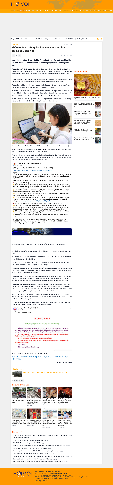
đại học (16, 380)
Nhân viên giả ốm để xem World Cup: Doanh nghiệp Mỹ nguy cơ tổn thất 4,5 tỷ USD (41, 445)
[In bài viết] (71, 55)
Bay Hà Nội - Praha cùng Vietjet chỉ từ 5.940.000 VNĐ (32, 448)
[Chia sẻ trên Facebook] (62, 56)
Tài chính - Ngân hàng (93, 10)
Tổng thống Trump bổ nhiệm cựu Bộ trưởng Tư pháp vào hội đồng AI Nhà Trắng (40, 462)
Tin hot (22, 10)
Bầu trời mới (107, 10)
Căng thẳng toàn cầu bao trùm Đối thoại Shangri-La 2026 (33, 454)
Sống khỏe (80, 10)
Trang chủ (15, 10)
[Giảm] (13, 55)
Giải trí (72, 10)
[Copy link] (68, 55)
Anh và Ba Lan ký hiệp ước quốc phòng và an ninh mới (31, 440)
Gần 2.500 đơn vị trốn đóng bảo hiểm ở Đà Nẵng (31, 443)
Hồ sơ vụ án (56, 10)
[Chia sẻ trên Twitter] (65, 56)
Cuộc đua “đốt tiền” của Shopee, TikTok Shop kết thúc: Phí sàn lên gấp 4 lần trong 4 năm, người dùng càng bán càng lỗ (42, 436)
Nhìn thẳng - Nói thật (33, 10)
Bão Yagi (21, 380)
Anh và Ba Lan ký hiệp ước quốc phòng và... (51, 39)
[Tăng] (19, 55)
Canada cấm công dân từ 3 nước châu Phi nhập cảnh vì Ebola (35, 459)
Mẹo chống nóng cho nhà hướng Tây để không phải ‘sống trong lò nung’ (38, 451)
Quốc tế (65, 10)
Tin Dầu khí (47, 10)
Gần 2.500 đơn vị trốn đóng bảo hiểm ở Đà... (82, 39)
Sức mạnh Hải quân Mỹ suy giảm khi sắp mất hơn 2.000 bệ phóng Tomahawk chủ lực (42, 456)
